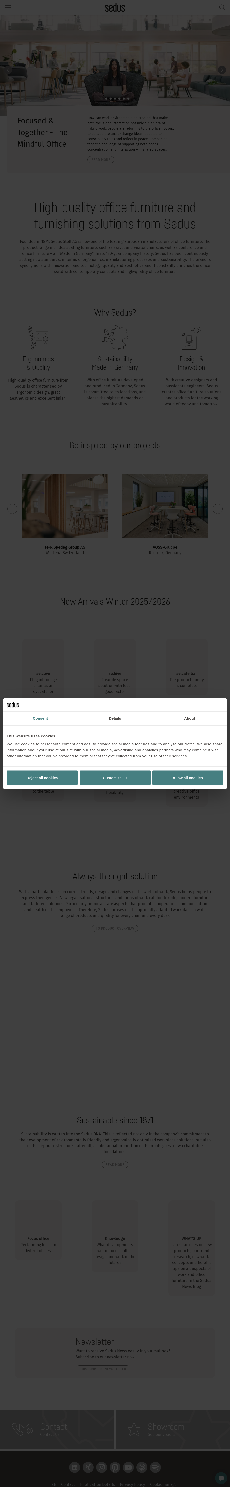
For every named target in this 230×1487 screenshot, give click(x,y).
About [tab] (189, 718)
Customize (115, 777)
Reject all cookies (42, 777)
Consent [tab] (40, 718)
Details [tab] (115, 718)
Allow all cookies (188, 777)
